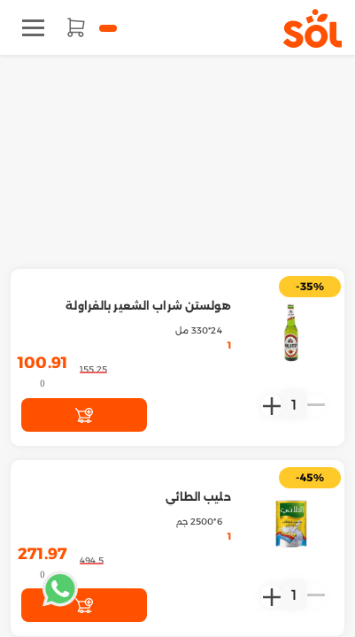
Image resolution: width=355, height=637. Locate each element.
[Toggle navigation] (33, 28)
